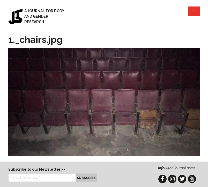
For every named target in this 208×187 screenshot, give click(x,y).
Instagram (172, 179)
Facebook (162, 179)
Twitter (182, 179)
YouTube (192, 179)
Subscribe (86, 178)
